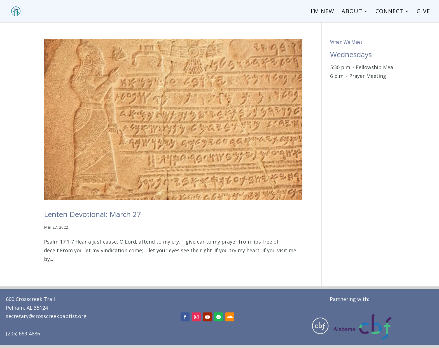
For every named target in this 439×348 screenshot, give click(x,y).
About (352, 12)
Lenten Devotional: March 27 (92, 214)
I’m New (322, 12)
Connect (389, 12)
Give (423, 12)
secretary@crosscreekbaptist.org (46, 316)
